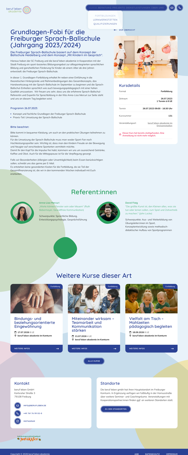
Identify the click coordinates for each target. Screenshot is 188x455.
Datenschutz (152, 450)
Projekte (115, 10)
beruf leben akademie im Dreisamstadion (160, 124)
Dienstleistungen (135, 10)
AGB (137, 450)
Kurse (85, 10)
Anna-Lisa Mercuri (49, 202)
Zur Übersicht (124, 30)
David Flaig (131, 202)
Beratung (99, 10)
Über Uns (155, 10)
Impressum (172, 450)
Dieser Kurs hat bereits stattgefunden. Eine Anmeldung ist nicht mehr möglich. (141, 134)
